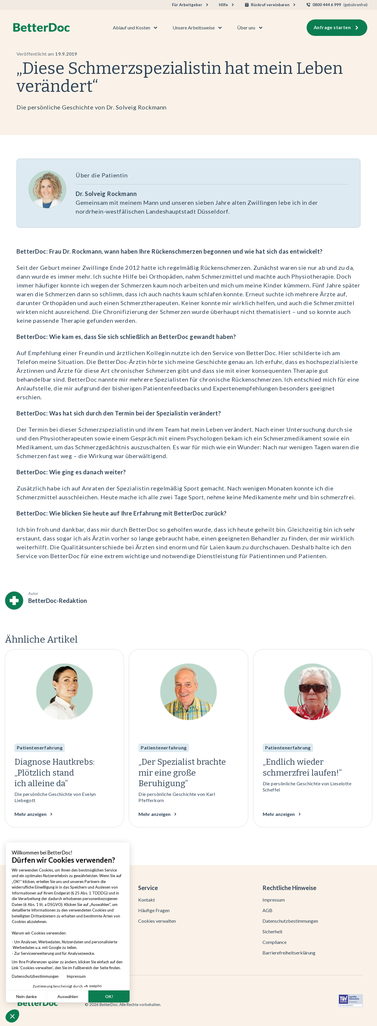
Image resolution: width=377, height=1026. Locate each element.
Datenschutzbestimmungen (36, 976)
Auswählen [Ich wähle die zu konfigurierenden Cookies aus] (67, 996)
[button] (12, 1016)
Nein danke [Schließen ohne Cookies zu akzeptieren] (26, 996)
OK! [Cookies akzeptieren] (109, 996)
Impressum (76, 976)
